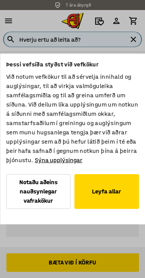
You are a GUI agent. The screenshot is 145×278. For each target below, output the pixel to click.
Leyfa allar (106, 191)
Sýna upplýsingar (58, 160)
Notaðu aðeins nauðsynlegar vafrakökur (38, 191)
